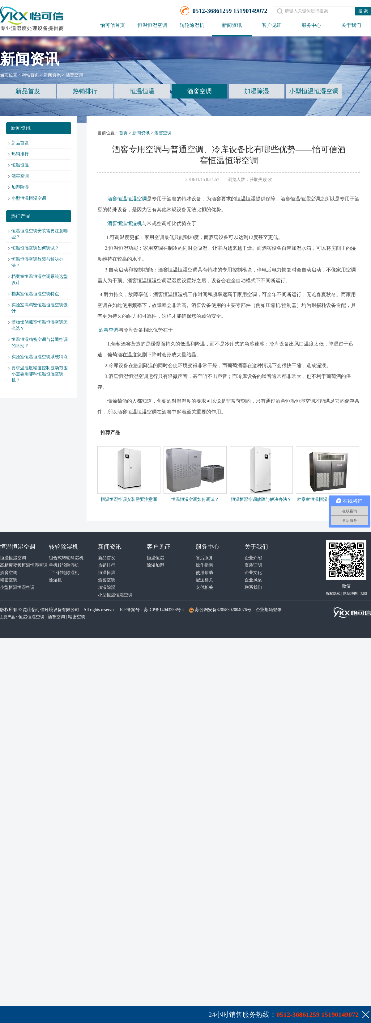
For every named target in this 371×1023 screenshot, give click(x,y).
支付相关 (204, 587)
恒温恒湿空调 (152, 25)
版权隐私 (333, 593)
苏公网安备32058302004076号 (223, 609)
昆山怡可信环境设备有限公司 (51, 609)
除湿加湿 (155, 565)
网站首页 (30, 75)
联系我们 (253, 587)
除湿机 (55, 580)
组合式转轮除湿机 (66, 558)
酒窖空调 (74, 75)
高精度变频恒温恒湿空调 (24, 565)
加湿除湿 (256, 91)
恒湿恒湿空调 (32, 616)
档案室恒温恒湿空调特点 (35, 293)
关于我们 (351, 25)
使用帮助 (204, 572)
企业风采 (253, 580)
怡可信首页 (112, 25)
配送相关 (204, 580)
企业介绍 (253, 558)
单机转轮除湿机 (64, 565)
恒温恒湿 (155, 558)
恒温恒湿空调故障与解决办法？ (261, 499)
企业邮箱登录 (269, 609)
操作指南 (204, 565)
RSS (363, 593)
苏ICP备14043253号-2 (164, 609)
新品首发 (27, 91)
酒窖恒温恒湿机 (124, 223)
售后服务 (204, 558)
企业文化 (253, 572)
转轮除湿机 (192, 25)
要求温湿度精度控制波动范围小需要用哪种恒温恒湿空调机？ (39, 374)
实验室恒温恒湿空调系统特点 (39, 356)
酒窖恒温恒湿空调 (127, 198)
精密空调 (8, 580)
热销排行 (85, 91)
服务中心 (311, 25)
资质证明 (253, 565)
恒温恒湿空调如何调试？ (35, 248)
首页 (123, 133)
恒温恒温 (142, 91)
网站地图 (350, 593)
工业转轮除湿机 (64, 572)
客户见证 (272, 25)
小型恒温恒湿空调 (314, 91)
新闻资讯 (232, 25)
